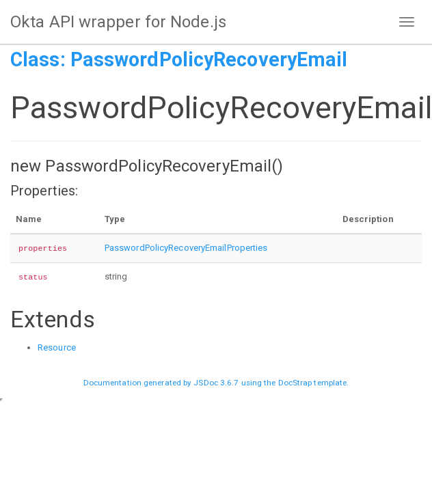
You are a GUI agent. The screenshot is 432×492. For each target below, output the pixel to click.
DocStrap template (312, 382)
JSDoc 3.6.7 (216, 382)
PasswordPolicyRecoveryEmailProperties (186, 248)
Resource (57, 347)
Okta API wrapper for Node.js (118, 21)
